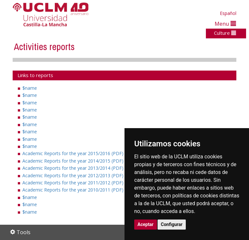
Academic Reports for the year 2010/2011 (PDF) (75, 190)
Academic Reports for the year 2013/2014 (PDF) (75, 168)
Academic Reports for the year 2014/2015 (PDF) (75, 161)
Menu (225, 23)
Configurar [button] (172, 224)
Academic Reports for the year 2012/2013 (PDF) (75, 175)
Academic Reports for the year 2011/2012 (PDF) (75, 183)
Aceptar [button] (145, 224)
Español (228, 13)
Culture (225, 33)
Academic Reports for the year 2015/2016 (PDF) (75, 153)
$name (29, 88)
